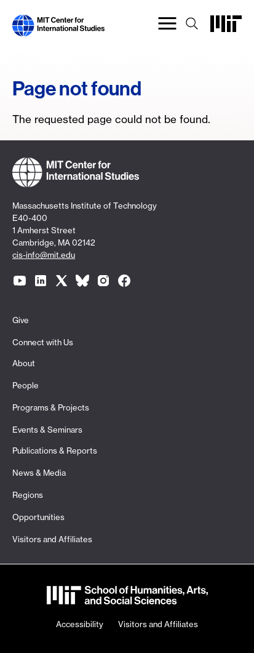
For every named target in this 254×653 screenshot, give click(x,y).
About (23, 363)
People (25, 385)
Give (20, 320)
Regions (27, 495)
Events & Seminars (47, 430)
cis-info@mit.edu (43, 255)
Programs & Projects (50, 407)
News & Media (39, 473)
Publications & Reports (54, 450)
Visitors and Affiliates (52, 539)
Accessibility (79, 624)
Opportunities (38, 517)
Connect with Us (42, 342)
